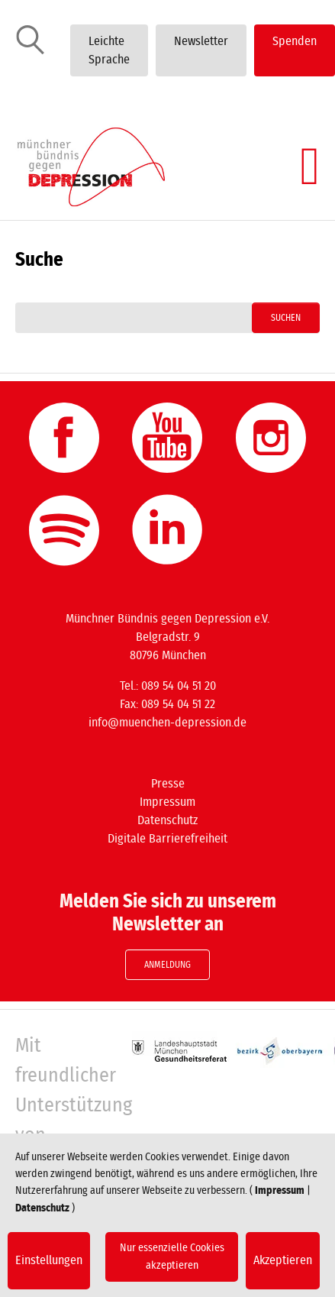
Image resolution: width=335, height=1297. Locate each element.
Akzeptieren (282, 1260)
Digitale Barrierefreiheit (167, 839)
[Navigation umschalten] (310, 166)
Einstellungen (48, 1260)
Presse (168, 784)
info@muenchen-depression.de (167, 722)
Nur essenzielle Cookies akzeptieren (172, 1256)
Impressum (167, 802)
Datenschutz (167, 820)
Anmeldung (167, 964)
